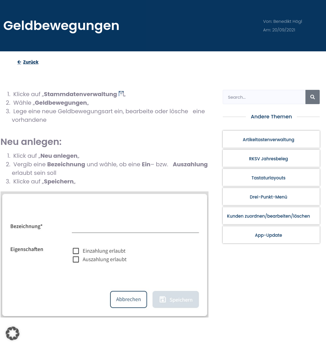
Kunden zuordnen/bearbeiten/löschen (268, 216)
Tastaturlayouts (268, 178)
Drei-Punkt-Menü (268, 197)
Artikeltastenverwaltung (268, 140)
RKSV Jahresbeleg (268, 159)
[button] (12, 333)
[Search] (312, 97)
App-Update (268, 235)
